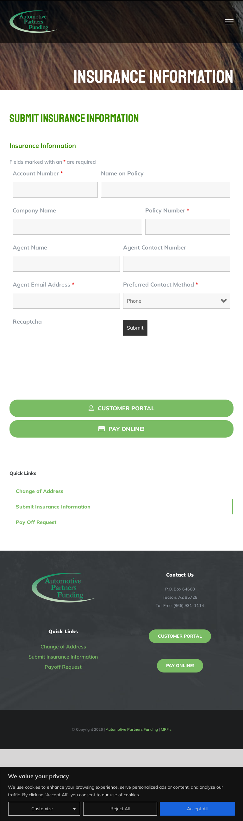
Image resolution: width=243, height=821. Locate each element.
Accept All (197, 809)
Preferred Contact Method (160, 284)
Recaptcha (27, 321)
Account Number (38, 173)
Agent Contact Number (154, 247)
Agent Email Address (43, 284)
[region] (121, 794)
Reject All (120, 809)
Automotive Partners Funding (132, 729)
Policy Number (167, 210)
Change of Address (63, 646)
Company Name (34, 210)
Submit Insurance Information (63, 657)
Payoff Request (63, 667)
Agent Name (30, 247)
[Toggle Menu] (229, 21)
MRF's (166, 729)
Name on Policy (122, 173)
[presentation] (61, 342)
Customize (42, 809)
